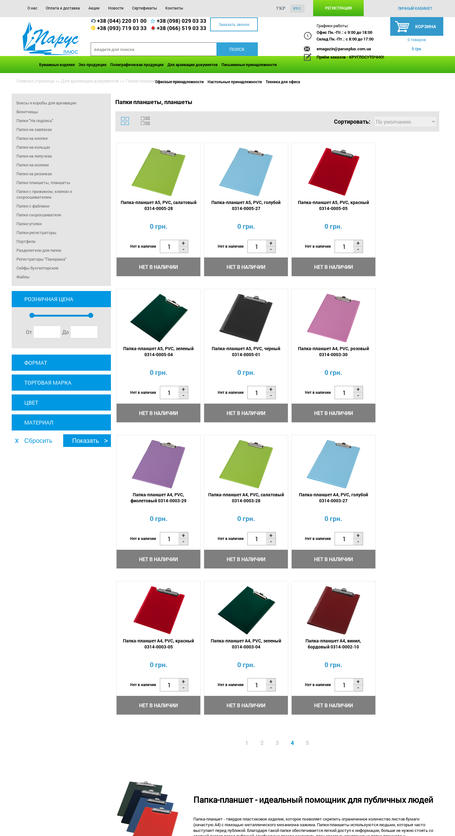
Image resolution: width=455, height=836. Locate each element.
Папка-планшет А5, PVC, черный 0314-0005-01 (155, 352)
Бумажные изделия (57, 64)
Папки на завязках (34, 129)
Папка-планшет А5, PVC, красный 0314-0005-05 (316, 206)
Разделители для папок (38, 250)
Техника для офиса (283, 81)
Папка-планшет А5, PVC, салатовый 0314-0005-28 (155, 206)
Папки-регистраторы (36, 232)
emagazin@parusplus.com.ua (344, 49)
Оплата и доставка (63, 7)
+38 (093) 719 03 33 (122, 28)
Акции (94, 7)
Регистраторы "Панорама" (41, 259)
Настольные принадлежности (235, 81)
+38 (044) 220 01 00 (122, 20)
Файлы (22, 277)
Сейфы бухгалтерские (37, 268)
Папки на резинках (34, 173)
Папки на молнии (32, 165)
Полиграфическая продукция (137, 64)
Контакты (174, 7)
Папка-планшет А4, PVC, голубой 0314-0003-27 (155, 498)
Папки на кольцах (33, 147)
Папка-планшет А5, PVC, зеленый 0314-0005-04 (396, 206)
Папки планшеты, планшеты (43, 182)
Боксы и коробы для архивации (46, 103)
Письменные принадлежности (249, 64)
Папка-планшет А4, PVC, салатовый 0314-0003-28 (396, 352)
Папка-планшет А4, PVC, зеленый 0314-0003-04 (316, 498)
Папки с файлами (32, 206)
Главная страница (35, 81)
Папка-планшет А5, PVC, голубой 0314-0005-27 (235, 206)
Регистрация (338, 7)
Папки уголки (29, 223)
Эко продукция (92, 64)
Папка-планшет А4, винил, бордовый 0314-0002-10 (396, 498)
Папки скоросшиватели (38, 215)
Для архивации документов (192, 64)
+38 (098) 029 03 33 (181, 20)
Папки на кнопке (32, 138)
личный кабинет (415, 8)
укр (280, 8)
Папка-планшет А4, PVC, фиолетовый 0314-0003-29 (316, 352)
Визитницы (27, 112)
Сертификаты (144, 7)
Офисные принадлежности (179, 81)
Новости (116, 7)
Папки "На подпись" (34, 120)
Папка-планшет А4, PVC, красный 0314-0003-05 (235, 498)
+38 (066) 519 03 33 (181, 28)
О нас (32, 7)
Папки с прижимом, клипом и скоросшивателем (44, 194)
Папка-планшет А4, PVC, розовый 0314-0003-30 (235, 352)
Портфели (25, 241)
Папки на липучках (34, 156)
